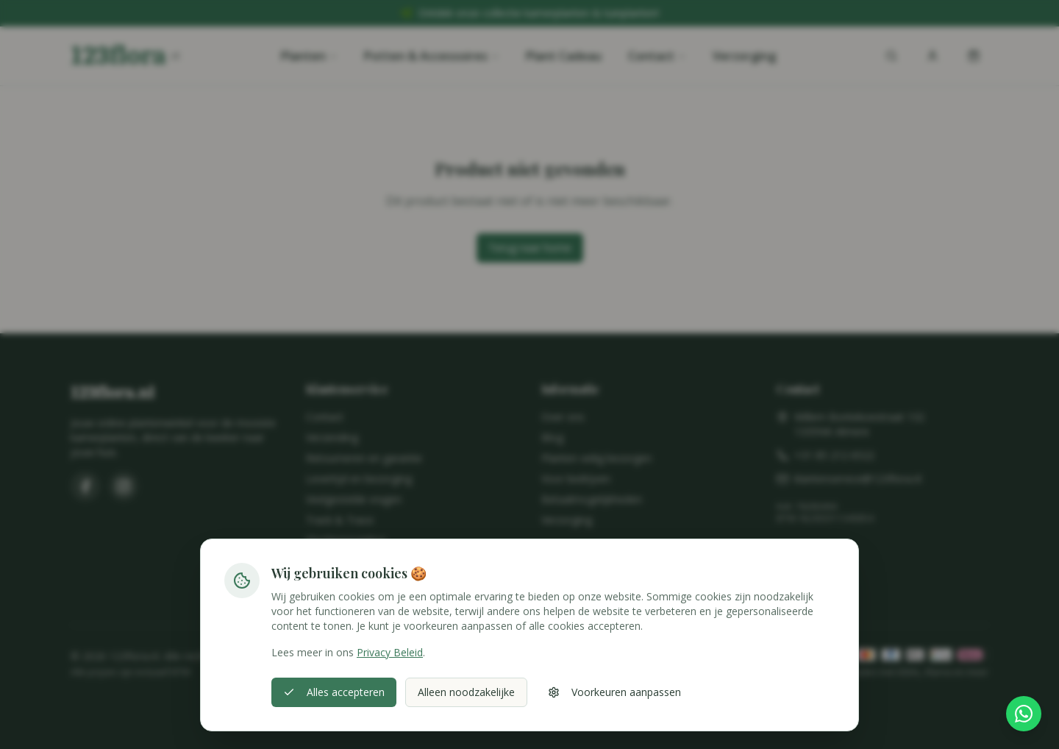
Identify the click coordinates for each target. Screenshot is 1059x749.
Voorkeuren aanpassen (614, 692)
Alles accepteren (334, 692)
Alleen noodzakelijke (466, 692)
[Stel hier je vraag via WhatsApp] (1023, 713)
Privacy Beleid (390, 652)
